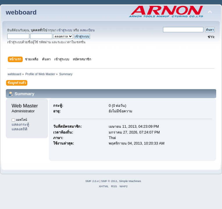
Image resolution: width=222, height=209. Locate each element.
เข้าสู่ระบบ (64, 30)
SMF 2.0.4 (92, 181)
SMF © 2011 (109, 181)
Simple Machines (130, 181)
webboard (21, 12)
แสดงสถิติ (19, 129)
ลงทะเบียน (87, 30)
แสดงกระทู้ (20, 124)
